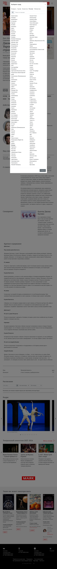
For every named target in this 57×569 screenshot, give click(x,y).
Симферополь (33, 90)
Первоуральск (33, 44)
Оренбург (32, 35)
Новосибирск (33, 21)
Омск (31, 31)
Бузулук (13, 33)
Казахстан (25, 9)
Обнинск (32, 28)
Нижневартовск (15, 161)
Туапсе (31, 125)
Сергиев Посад (33, 83)
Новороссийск (33, 19)
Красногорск (14, 117)
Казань (13, 93)
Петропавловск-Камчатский (37, 49)
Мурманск (13, 147)
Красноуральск (15, 120)
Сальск (31, 67)
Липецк (13, 132)
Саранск (32, 72)
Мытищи (13, 150)
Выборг (13, 58)
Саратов (32, 74)
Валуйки (13, 37)
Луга (12, 136)
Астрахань (13, 21)
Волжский (13, 53)
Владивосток (14, 44)
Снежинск (32, 93)
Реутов (31, 60)
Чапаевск (32, 141)
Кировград (14, 109)
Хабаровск (32, 140)
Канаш (13, 99)
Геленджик (14, 62)
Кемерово (13, 102)
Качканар (13, 101)
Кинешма (13, 106)
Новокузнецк (33, 17)
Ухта (31, 136)
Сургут (31, 106)
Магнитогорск (14, 138)
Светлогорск (33, 78)
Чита (31, 152)
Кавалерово (14, 92)
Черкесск (32, 148)
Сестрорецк (32, 88)
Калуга (13, 97)
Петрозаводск (33, 47)
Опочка (31, 33)
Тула (31, 127)
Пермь (31, 46)
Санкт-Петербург (34, 70)
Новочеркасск (33, 24)
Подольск (32, 51)
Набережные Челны (16, 152)
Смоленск (32, 92)
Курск (12, 125)
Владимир (13, 47)
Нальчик (13, 154)
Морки (13, 143)
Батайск (13, 24)
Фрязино (32, 138)
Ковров (13, 111)
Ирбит (12, 86)
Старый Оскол (33, 102)
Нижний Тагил (33, 16)
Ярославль (32, 164)
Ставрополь (33, 99)
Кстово (13, 124)
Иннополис (14, 85)
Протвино (32, 53)
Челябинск (32, 145)
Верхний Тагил (15, 40)
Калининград (14, 95)
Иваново (13, 81)
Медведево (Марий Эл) (17, 140)
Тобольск (32, 118)
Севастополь (33, 79)
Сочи (31, 97)
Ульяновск (32, 131)
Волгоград (14, 49)
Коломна (13, 113)
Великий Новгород (16, 39)
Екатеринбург (14, 67)
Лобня (12, 134)
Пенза (31, 42)
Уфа (31, 134)
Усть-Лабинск (33, 132)
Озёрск (31, 30)
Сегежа (31, 81)
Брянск (13, 30)
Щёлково (32, 154)
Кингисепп (13, 104)
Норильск (32, 26)
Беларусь (13, 9)
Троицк (31, 124)
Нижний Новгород (16, 164)
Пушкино (32, 56)
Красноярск (14, 122)
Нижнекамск (14, 163)
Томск (31, 122)
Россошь (32, 62)
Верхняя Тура (14, 42)
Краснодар (14, 118)
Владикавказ (14, 46)
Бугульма (13, 31)
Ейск (12, 65)
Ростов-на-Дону (34, 63)
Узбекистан (37, 9)
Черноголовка (33, 150)
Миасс (12, 141)
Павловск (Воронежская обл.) (37, 40)
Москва (13, 145)
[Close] (45, 4)
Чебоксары (32, 143)
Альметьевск (14, 16)
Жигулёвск (13, 69)
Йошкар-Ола (14, 90)
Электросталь (33, 155)
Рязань (31, 65)
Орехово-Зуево (34, 37)
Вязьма (13, 60)
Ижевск (13, 83)
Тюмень (31, 129)
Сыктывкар (32, 108)
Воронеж (13, 56)
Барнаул (13, 23)
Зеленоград (14, 79)
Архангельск (14, 19)
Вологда (13, 55)
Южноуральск (33, 161)
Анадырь (13, 17)
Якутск (31, 163)
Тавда (31, 111)
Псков (31, 55)
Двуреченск (14, 63)
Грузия (19, 9)
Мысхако (13, 148)
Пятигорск (32, 58)
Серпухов (32, 86)
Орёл (31, 39)
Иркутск (13, 88)
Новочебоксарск (34, 23)
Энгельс (31, 157)
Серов (31, 85)
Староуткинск (33, 101)
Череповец (32, 147)
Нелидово (13, 157)
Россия (31, 9)
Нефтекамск (14, 159)
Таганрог (32, 113)
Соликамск (32, 95)
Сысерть (32, 109)
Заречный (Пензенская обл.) (18, 70)
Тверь (31, 117)
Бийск (12, 28)
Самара (31, 69)
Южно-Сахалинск (34, 159)
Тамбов (31, 115)
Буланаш (13, 35)
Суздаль (32, 104)
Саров (31, 76)
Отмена (43, 170)
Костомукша (14, 115)
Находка (13, 155)
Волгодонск (14, 51)
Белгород (13, 26)
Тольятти (32, 120)
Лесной (13, 131)
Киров (12, 108)
